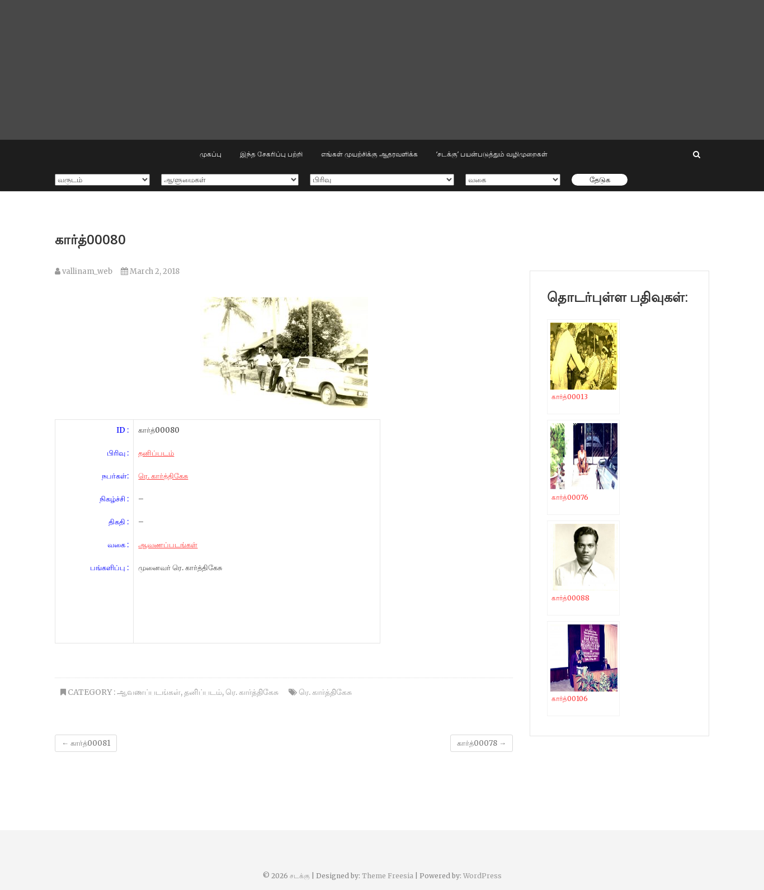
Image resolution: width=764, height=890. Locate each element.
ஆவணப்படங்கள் (167, 545)
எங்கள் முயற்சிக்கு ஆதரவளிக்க (369, 154)
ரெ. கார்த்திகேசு (163, 476)
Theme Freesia (387, 876)
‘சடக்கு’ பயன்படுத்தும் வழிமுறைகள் (492, 154)
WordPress (482, 876)
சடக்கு (300, 876)
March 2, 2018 (150, 271)
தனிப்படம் (156, 453)
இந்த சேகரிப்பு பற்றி (271, 154)
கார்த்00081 (86, 743)
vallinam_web (83, 271)
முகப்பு (210, 154)
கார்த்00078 (481, 743)
